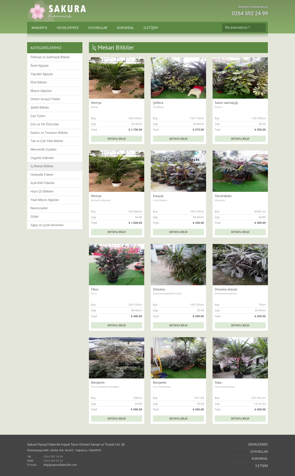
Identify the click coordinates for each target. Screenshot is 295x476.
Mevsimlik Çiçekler (44, 149)
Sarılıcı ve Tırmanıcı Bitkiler (49, 133)
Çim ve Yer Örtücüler (45, 124)
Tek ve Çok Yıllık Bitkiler (47, 141)
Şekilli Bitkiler (40, 107)
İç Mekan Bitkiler (42, 166)
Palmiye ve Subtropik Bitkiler (50, 57)
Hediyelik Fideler (42, 175)
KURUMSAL (125, 27)
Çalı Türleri (38, 116)
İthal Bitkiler (39, 82)
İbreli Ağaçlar (40, 66)
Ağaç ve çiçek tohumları (47, 225)
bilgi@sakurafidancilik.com (60, 464)
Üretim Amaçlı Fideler (45, 99)
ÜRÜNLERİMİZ (68, 27)
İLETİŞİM (151, 27)
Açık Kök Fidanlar (43, 183)
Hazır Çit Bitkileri (42, 191)
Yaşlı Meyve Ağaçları (45, 200)
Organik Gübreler (42, 158)
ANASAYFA (39, 27)
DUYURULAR (97, 27)
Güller (35, 217)
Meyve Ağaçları (41, 91)
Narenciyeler (39, 208)
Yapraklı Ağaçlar (42, 74)
